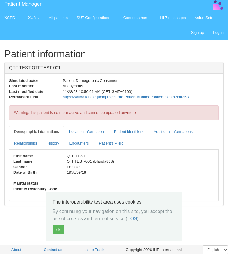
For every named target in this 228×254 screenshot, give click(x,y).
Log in (218, 32)
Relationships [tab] (25, 143)
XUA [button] (34, 17)
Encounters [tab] (79, 143)
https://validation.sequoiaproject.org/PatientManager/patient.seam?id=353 (126, 97)
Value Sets (204, 17)
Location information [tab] (86, 131)
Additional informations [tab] (173, 131)
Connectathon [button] (137, 17)
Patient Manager (23, 4)
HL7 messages (173, 17)
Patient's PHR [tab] (111, 143)
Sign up (197, 32)
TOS (132, 218)
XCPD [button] (11, 17)
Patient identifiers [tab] (129, 131)
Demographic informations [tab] (36, 131)
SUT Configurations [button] (95, 17)
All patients (58, 17)
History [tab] (53, 143)
